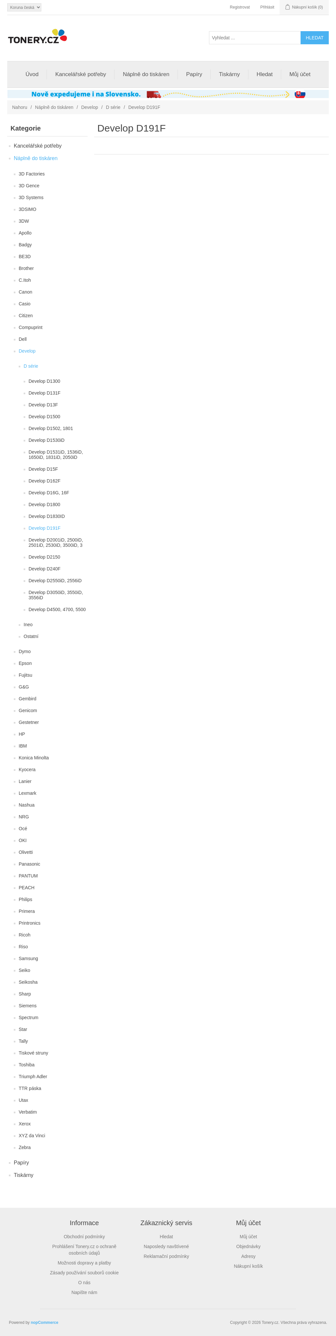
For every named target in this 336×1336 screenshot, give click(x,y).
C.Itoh (25, 280)
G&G (24, 686)
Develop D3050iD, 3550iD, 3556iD (56, 595)
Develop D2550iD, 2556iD (55, 580)
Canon (25, 292)
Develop (89, 107)
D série (113, 107)
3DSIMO (27, 209)
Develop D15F (43, 469)
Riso (23, 946)
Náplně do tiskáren (146, 74)
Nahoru (19, 107)
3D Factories (32, 173)
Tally (23, 1041)
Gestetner (29, 722)
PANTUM (28, 875)
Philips (25, 899)
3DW (24, 221)
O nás (84, 1282)
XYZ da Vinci (32, 1135)
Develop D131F (44, 393)
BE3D (25, 256)
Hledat (265, 74)
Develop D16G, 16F (49, 492)
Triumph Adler (33, 1076)
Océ (23, 828)
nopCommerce (44, 1322)
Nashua (26, 805)
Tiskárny (229, 74)
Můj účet (299, 74)
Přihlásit (267, 7)
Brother (26, 268)
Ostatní (31, 636)
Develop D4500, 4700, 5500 (57, 609)
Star (23, 1029)
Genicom (28, 710)
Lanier (25, 781)
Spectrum (28, 1017)
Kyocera (27, 769)
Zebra (25, 1147)
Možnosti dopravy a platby (84, 1262)
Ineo (28, 624)
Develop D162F (44, 480)
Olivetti (26, 852)
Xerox (25, 1123)
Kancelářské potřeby (80, 74)
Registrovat (240, 7)
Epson (25, 663)
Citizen (26, 315)
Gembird (27, 698)
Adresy (248, 1256)
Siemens (27, 1005)
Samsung (28, 958)
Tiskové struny (33, 1053)
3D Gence (29, 185)
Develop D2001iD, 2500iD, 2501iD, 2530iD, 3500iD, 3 (56, 542)
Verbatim (28, 1112)
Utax (23, 1100)
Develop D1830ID (47, 516)
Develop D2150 (44, 557)
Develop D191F (44, 528)
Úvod (32, 74)
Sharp (25, 994)
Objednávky (248, 1246)
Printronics (29, 923)
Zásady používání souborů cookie (84, 1272)
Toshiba (26, 1064)
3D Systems (31, 197)
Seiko (24, 970)
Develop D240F (44, 568)
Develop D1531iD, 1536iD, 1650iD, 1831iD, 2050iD (56, 454)
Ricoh (25, 934)
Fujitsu (25, 675)
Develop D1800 (44, 504)
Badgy (25, 244)
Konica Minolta (34, 757)
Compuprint (30, 327)
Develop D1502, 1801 (51, 428)
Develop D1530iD (47, 440)
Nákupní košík (248, 1266)
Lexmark (27, 793)
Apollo (25, 233)
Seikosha (28, 982)
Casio (25, 303)
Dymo (25, 651)
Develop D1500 (44, 416)
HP (22, 734)
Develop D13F (43, 404)
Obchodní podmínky (84, 1236)
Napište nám (84, 1292)
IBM (23, 746)
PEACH (26, 887)
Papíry (194, 74)
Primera (27, 911)
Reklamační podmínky (166, 1256)
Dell (23, 339)
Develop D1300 (44, 381)
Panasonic (29, 864)
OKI (23, 840)
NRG (24, 816)
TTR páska (30, 1088)
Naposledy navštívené (166, 1246)
